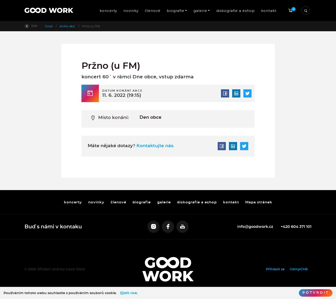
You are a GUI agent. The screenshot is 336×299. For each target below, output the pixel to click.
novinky (130, 10)
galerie (164, 202)
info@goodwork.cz (255, 227)
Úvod (49, 26)
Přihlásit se (275, 269)
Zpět (31, 26)
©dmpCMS (299, 269)
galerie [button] (200, 10)
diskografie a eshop (235, 10)
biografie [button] (175, 10)
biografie (142, 202)
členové (153, 10)
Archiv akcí (68, 26)
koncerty (108, 10)
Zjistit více (128, 293)
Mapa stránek (258, 202)
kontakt (268, 10)
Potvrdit (315, 292)
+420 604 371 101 (296, 227)
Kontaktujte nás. (155, 146)
